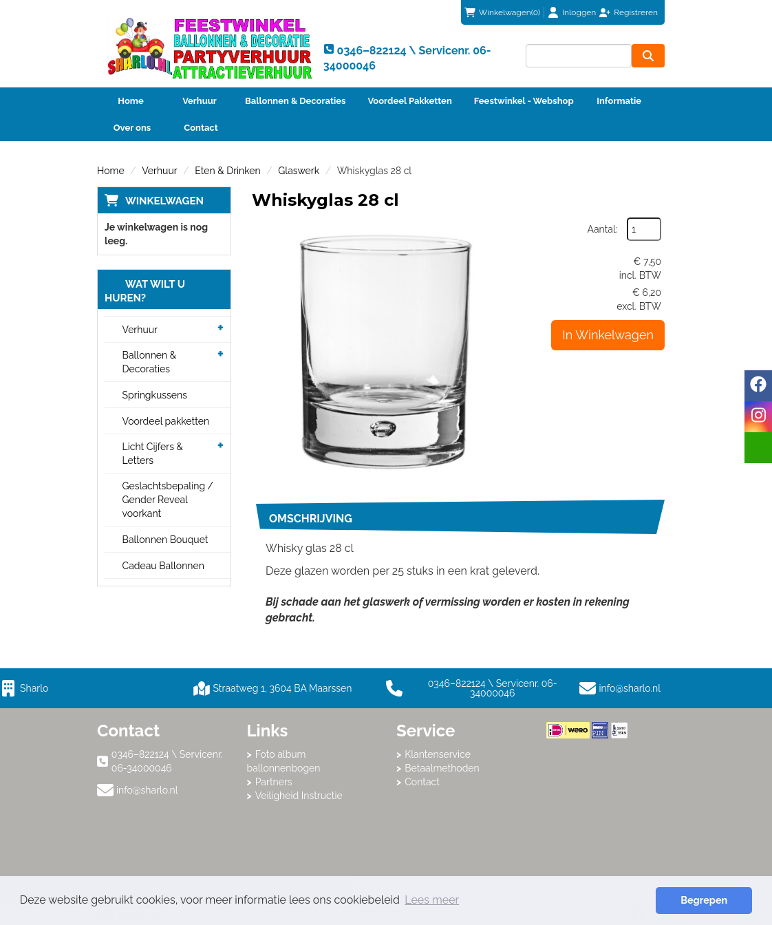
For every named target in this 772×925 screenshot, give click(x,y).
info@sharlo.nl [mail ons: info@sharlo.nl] (147, 790)
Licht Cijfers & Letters (152, 453)
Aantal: (603, 229)
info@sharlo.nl (630, 688)
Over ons (132, 128)
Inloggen (579, 12)
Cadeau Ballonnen (163, 565)
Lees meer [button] (432, 899)
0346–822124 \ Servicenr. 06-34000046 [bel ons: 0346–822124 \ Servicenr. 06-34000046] (166, 761)
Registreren (636, 12)
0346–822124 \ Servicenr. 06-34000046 (471, 688)
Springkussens (154, 395)
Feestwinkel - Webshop (524, 101)
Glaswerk (298, 170)
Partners (273, 781)
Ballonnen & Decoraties (295, 101)
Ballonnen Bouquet (165, 539)
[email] (758, 447)
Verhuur (199, 101)
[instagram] (758, 416)
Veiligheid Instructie (299, 795)
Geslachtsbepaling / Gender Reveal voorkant (168, 499)
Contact (200, 128)
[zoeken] (648, 55)
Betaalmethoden (442, 768)
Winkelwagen (164, 201)
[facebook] (758, 385)
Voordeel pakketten (166, 421)
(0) (502, 12)
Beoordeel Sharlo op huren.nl (601, 814)
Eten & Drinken (227, 170)
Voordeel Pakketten (409, 101)
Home (130, 101)
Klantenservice (438, 754)
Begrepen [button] (703, 900)
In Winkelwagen (608, 335)
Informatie (619, 101)
